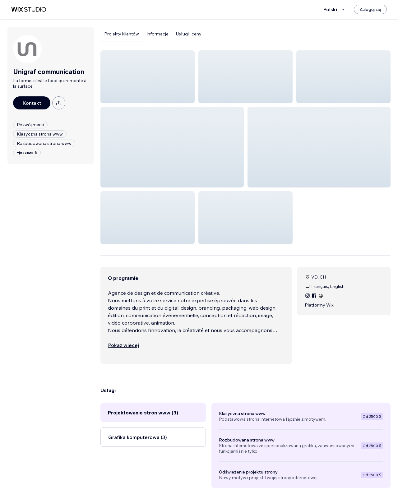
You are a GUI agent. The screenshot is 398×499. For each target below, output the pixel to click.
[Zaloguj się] (370, 9)
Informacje (157, 34)
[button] (147, 76)
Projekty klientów (121, 34)
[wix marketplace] (28, 9)
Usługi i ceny (188, 34)
